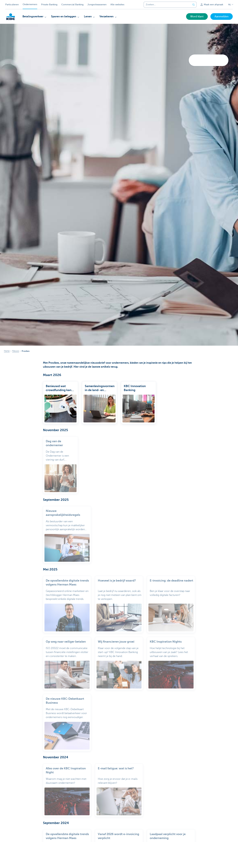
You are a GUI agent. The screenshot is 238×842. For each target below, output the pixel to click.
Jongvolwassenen (96, 4)
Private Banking (49, 4)
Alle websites (117, 4)
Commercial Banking (72, 4)
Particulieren (12, 4)
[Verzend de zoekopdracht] (194, 5)
